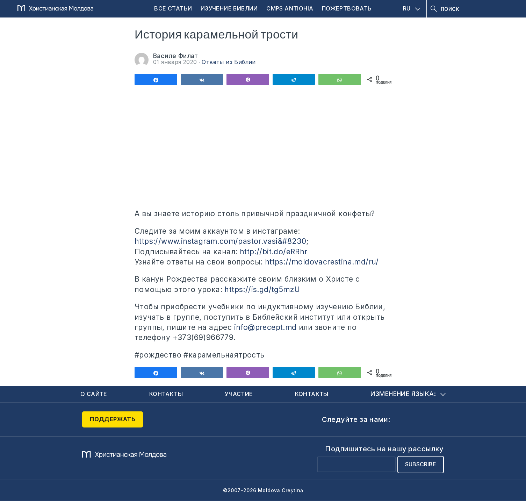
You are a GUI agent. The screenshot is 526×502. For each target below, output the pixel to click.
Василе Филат (175, 55)
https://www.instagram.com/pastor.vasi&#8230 (220, 241)
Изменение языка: (408, 394)
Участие (240, 394)
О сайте (94, 394)
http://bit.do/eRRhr (274, 251)
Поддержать (112, 420)
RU (411, 8)
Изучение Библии (229, 8)
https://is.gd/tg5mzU (262, 289)
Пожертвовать (347, 8)
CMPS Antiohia (289, 8)
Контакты (167, 394)
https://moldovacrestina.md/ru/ (322, 261)
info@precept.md (265, 327)
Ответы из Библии (228, 61)
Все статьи (173, 8)
